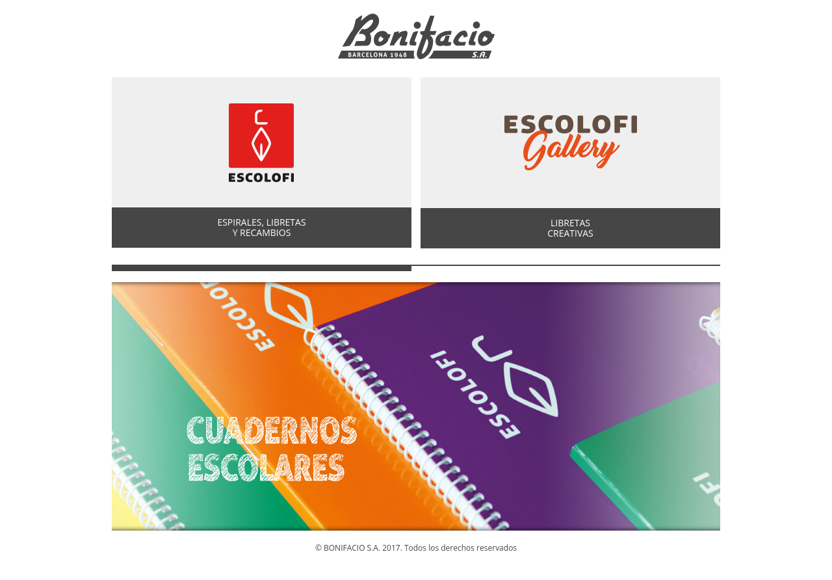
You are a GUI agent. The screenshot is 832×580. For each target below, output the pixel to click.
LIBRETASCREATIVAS (570, 228)
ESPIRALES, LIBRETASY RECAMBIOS (261, 227)
